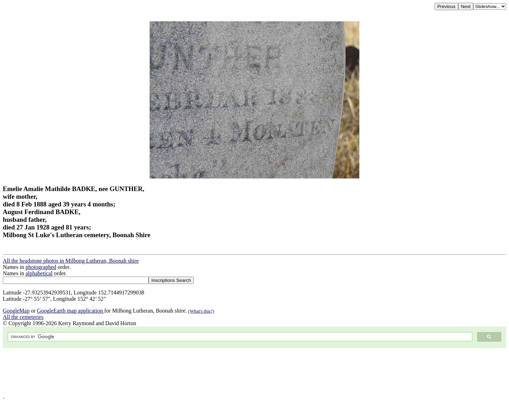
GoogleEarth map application (70, 311)
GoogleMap (16, 311)
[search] (239, 336)
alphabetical (39, 273)
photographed (41, 267)
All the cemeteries (23, 317)
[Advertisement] (212, 372)
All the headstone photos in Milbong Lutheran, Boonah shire (71, 261)
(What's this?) (201, 311)
